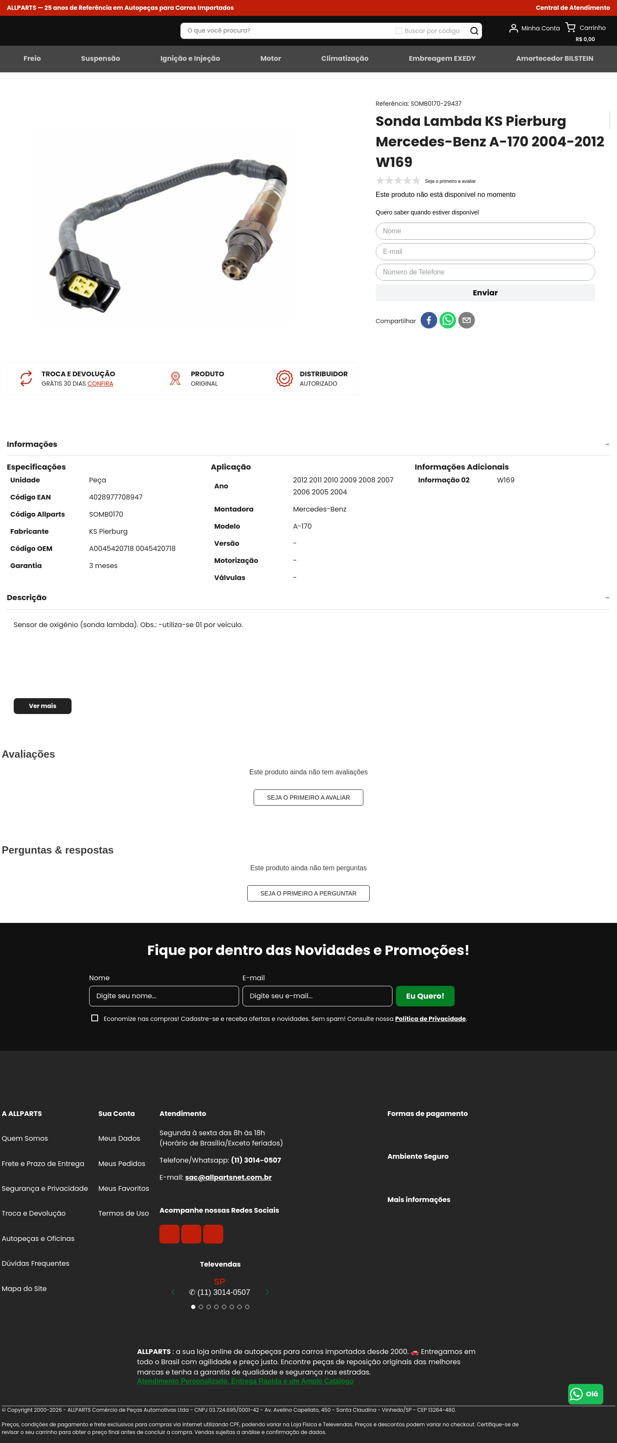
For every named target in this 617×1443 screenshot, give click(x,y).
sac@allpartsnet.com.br (228, 1177)
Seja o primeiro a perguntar (309, 893)
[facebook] (428, 321)
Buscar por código (432, 30)
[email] (466, 321)
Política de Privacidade (430, 1019)
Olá (592, 1394)
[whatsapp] (447, 321)
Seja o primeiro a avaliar (308, 797)
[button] (573, 7)
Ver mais (42, 706)
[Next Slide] (267, 1292)
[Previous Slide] (173, 1292)
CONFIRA (100, 383)
